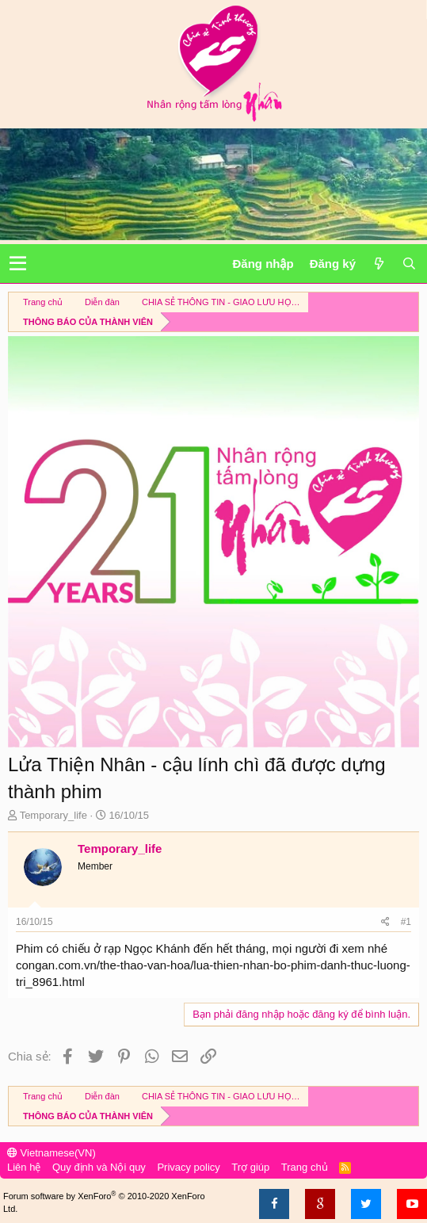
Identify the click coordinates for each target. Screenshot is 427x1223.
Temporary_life (53, 815)
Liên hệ (23, 1167)
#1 (406, 921)
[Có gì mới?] (379, 263)
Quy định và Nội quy (99, 1167)
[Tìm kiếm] (409, 263)
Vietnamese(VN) (51, 1153)
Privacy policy (188, 1167)
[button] (17, 264)
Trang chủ (304, 1167)
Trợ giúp (250, 1167)
